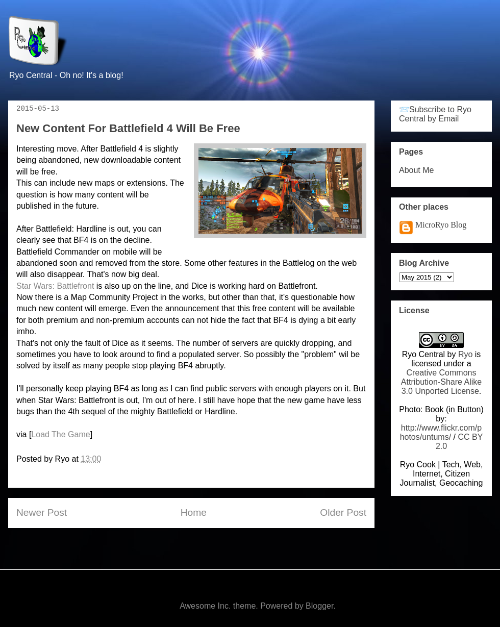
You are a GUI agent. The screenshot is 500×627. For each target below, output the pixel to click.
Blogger (319, 605)
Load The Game (60, 434)
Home (194, 512)
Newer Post (41, 512)
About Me (416, 170)
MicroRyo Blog (440, 224)
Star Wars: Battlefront (55, 286)
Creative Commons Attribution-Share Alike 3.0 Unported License (441, 381)
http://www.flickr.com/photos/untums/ (441, 432)
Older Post (343, 512)
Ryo (465, 354)
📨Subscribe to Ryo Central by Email (435, 114)
